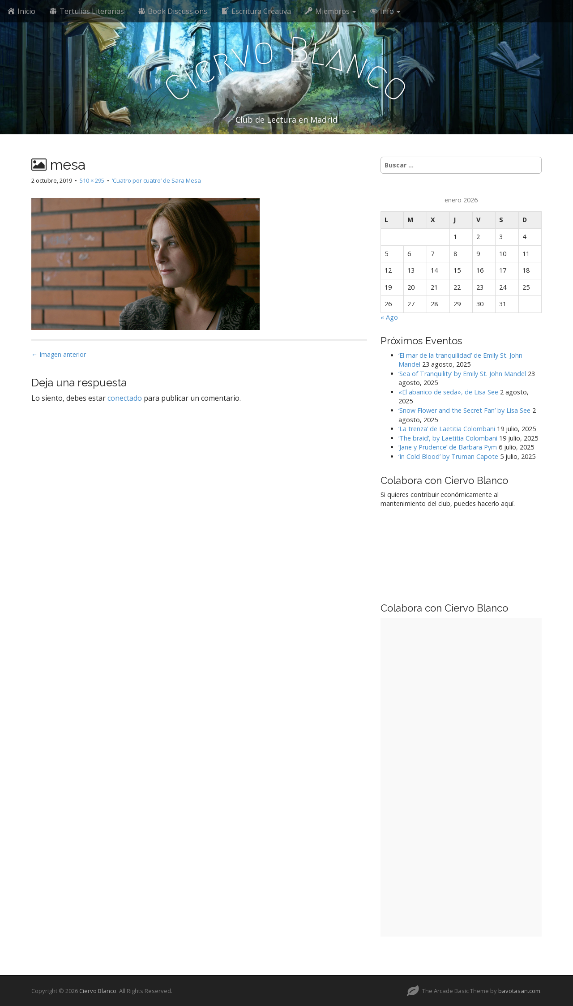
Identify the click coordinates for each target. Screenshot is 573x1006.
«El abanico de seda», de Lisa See (448, 392)
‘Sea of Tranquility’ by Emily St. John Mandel (462, 373)
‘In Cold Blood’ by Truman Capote (448, 456)
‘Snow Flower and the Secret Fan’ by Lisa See (464, 410)
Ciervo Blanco (97, 991)
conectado (124, 398)
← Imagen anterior (58, 354)
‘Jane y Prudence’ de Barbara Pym (447, 447)
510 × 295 (92, 180)
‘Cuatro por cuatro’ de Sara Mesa (156, 180)
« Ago (389, 317)
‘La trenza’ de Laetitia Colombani (446, 428)
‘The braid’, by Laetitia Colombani (447, 438)
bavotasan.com (519, 991)
